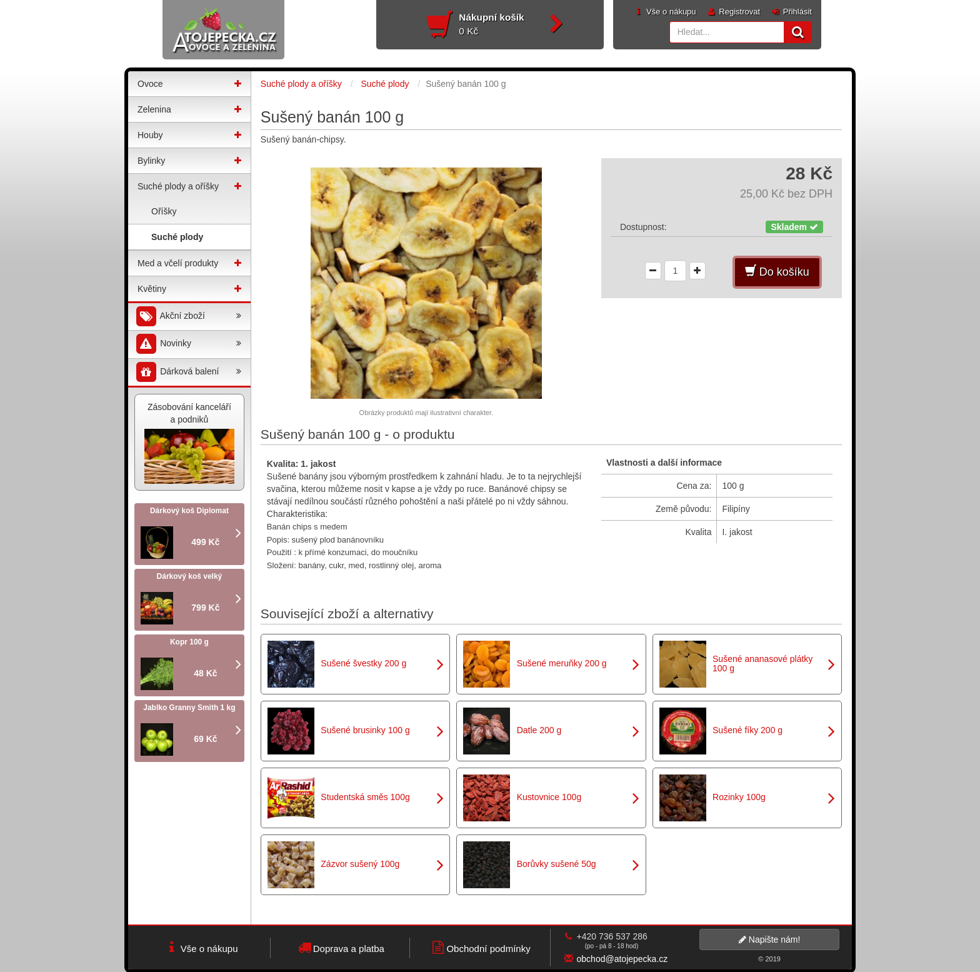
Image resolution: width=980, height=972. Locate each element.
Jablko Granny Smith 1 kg (189, 707)
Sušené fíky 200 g (747, 730)
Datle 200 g (539, 730)
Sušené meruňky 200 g (562, 663)
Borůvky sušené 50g (556, 864)
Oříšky (163, 211)
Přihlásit (791, 11)
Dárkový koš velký (189, 576)
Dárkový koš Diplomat (189, 510)
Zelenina (154, 109)
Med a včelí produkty (178, 263)
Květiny (152, 289)
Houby (150, 135)
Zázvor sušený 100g (360, 864)
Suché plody (177, 237)
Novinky (187, 344)
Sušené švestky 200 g (363, 663)
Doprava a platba (340, 947)
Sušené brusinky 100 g (365, 730)
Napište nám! (769, 939)
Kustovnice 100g (549, 797)
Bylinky (151, 161)
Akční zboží (187, 316)
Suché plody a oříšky (178, 186)
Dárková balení (187, 372)
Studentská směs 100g (365, 797)
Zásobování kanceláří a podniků (189, 443)
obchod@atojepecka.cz (622, 959)
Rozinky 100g (739, 797)
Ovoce (150, 84)
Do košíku (777, 271)
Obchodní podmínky (479, 947)
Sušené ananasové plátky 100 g (762, 663)
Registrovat (733, 11)
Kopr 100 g (189, 642)
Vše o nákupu (664, 11)
